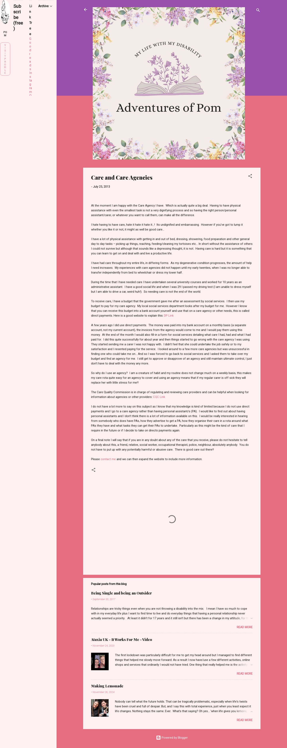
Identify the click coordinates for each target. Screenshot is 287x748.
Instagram (30, 82)
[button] (250, 177)
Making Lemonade (107, 686)
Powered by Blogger (172, 737)
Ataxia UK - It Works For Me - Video (121, 639)
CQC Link (159, 397)
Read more (245, 627)
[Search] (258, 11)
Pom (5, 34)
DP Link (169, 315)
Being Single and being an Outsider (121, 593)
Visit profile (5, 59)
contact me (108, 459)
